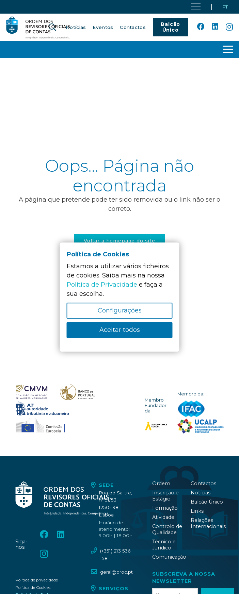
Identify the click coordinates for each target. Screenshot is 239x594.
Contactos (203, 483)
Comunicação (169, 557)
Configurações (120, 310)
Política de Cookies (32, 587)
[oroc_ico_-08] (78, 392)
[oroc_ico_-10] (40, 426)
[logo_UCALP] (200, 426)
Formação (165, 508)
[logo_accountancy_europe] (156, 426)
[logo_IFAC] (191, 409)
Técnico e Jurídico (164, 545)
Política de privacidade (36, 580)
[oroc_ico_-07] (31, 392)
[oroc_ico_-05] (38, 27)
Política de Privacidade (102, 284)
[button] (228, 49)
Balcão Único (207, 502)
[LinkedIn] (215, 26)
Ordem (161, 483)
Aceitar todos (119, 330)
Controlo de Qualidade (167, 529)
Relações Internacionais (208, 523)
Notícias (200, 493)
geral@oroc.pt (116, 572)
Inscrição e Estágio (165, 496)
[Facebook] (201, 26)
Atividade (163, 517)
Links (197, 511)
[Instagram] (229, 27)
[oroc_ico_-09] (42, 409)
